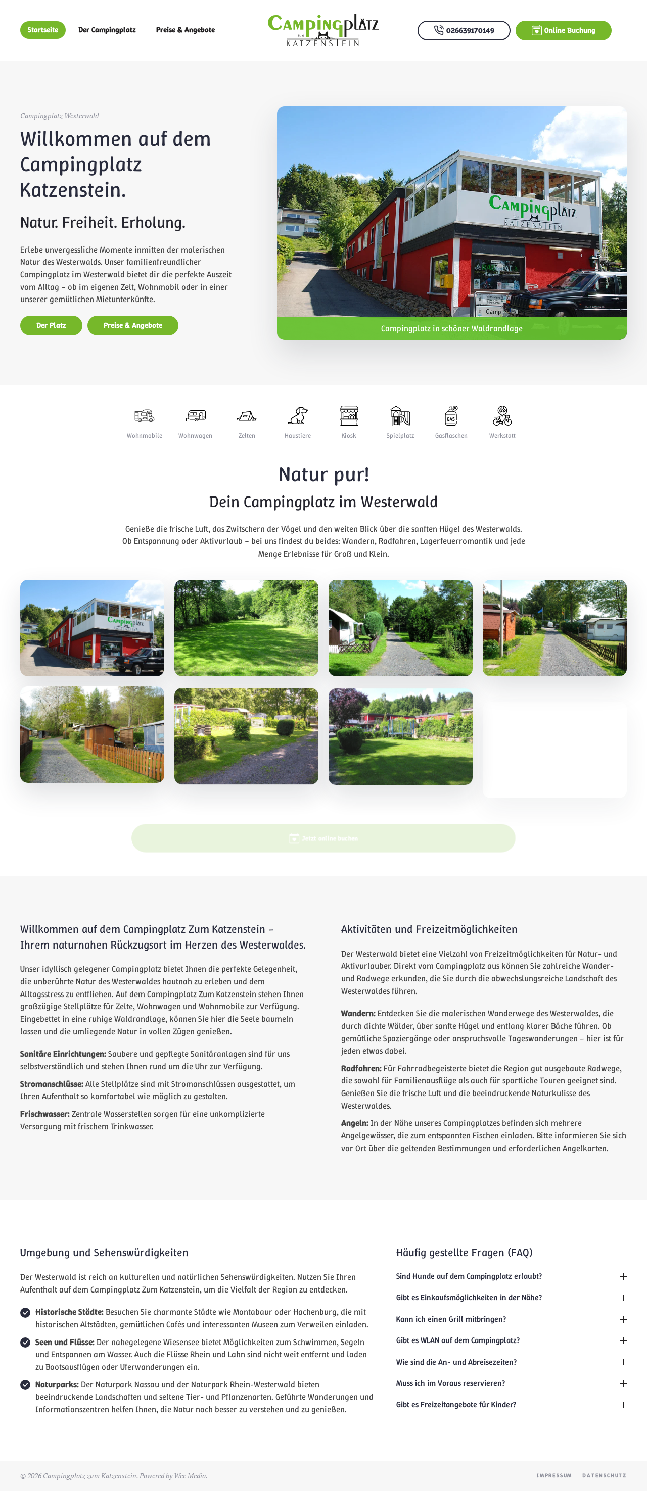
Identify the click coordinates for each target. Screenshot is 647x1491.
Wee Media (190, 1475)
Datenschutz (604, 1475)
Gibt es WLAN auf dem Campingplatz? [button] (511, 1340)
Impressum (554, 1475)
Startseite (43, 30)
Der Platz (51, 325)
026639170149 (464, 30)
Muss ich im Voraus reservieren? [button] (511, 1383)
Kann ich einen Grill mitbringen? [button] (511, 1319)
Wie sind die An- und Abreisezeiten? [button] (511, 1362)
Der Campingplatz (107, 30)
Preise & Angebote (185, 30)
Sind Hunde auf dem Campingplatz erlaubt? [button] (511, 1276)
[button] (92, 647)
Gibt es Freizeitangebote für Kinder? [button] (511, 1404)
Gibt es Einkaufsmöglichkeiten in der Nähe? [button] (511, 1297)
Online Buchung (563, 30)
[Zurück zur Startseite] (323, 30)
